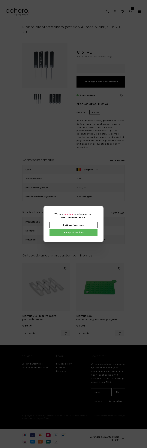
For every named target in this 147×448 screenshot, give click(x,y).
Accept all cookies (73, 232)
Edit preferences (73, 225)
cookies (68, 214)
